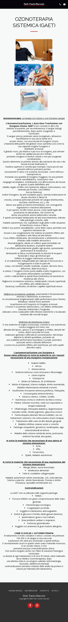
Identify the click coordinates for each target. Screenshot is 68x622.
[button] (3, 4)
